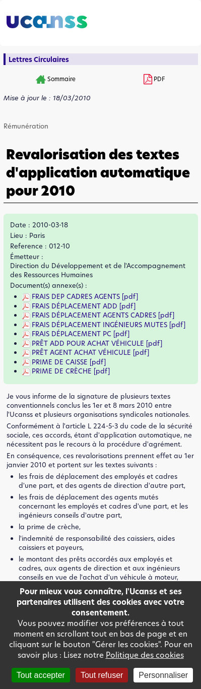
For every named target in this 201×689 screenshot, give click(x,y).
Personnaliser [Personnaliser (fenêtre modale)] (163, 675)
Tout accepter (41, 675)
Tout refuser (102, 675)
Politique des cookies (145, 655)
